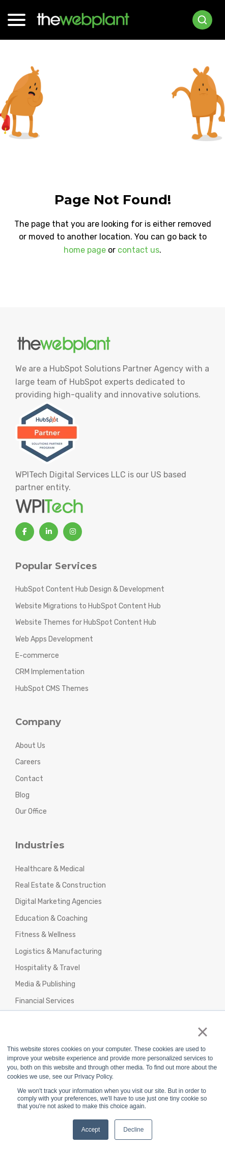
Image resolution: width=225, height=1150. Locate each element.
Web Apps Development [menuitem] (54, 639)
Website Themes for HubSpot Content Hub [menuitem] (85, 622)
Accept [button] (90, 1129)
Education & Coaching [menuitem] (51, 918)
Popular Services (56, 566)
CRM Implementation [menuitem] (50, 671)
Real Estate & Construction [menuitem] (60, 885)
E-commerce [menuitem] (37, 655)
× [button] (202, 1032)
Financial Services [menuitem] (44, 1001)
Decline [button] (133, 1129)
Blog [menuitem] (22, 795)
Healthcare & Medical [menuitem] (50, 869)
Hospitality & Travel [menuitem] (47, 968)
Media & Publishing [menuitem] (45, 984)
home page (85, 250)
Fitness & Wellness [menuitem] (45, 934)
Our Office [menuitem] (31, 811)
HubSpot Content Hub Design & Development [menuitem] (89, 589)
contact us (138, 250)
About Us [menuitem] (30, 745)
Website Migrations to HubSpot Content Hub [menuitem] (88, 606)
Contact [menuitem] (29, 778)
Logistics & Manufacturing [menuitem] (58, 951)
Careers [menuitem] (28, 762)
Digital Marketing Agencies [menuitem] (58, 901)
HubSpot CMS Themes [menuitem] (52, 688)
